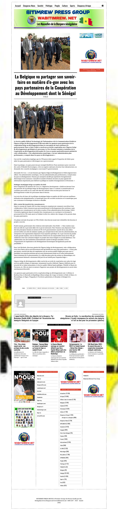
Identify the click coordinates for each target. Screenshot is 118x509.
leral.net (39, 391)
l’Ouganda (32, 277)
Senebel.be (39, 397)
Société (62, 475)
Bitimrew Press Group (34, 297)
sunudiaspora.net (41, 388)
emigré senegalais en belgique (46, 288)
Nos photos (63, 453)
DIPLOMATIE (63, 423)
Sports (62, 478)
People (62, 459)
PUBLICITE (62, 465)
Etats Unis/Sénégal (65, 432)
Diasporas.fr (40, 406)
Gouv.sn (39, 379)
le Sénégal (64, 277)
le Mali (66, 275)
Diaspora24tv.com (41, 385)
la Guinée (60, 275)
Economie (62, 426)
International (63, 441)
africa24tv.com (41, 415)
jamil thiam (59, 288)
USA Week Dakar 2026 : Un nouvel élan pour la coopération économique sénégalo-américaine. (95, 347)
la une (66, 288)
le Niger (25, 277)
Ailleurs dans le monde (66, 399)
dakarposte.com (41, 382)
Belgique (62, 402)
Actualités (62, 393)
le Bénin (69, 273)
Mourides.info (40, 376)
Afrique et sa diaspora (67, 417)
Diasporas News (64, 420)
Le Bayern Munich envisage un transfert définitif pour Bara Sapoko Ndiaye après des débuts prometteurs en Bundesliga (58, 349)
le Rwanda (56, 277)
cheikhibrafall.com (42, 394)
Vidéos (62, 484)
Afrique (62, 396)
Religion (62, 468)
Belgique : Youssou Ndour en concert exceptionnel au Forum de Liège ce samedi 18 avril (40, 347)
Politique (62, 462)
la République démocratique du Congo (43, 275)
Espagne (62, 429)
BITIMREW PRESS (31, 288)
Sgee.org (39, 400)
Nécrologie (63, 450)
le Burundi (26, 275)
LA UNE (62, 447)
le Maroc (72, 275)
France (62, 438)
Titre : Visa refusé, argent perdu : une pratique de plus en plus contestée (21, 347)
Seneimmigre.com (41, 409)
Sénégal (62, 472)
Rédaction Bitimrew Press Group (91, 379)
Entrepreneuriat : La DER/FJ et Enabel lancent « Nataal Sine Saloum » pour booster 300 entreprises (77, 348)
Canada (62, 405)
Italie (61, 444)
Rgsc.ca (39, 412)
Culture (62, 412)
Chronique (62, 408)
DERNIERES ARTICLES (47, 297)
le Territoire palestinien (44, 277)
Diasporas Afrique (64, 415)
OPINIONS (62, 456)
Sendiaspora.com (41, 403)
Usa (61, 481)
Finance (62, 435)
